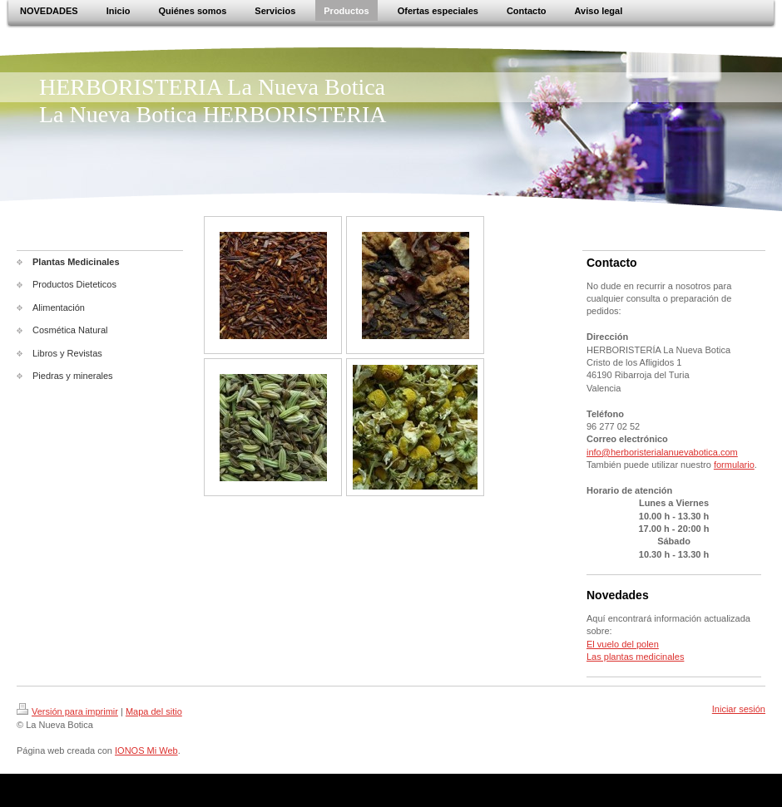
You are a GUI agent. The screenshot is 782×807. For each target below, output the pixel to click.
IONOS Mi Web (146, 750)
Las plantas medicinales (635, 657)
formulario (734, 465)
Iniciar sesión (738, 709)
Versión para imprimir (67, 711)
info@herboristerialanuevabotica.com (662, 452)
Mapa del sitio (154, 711)
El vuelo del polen (622, 644)
